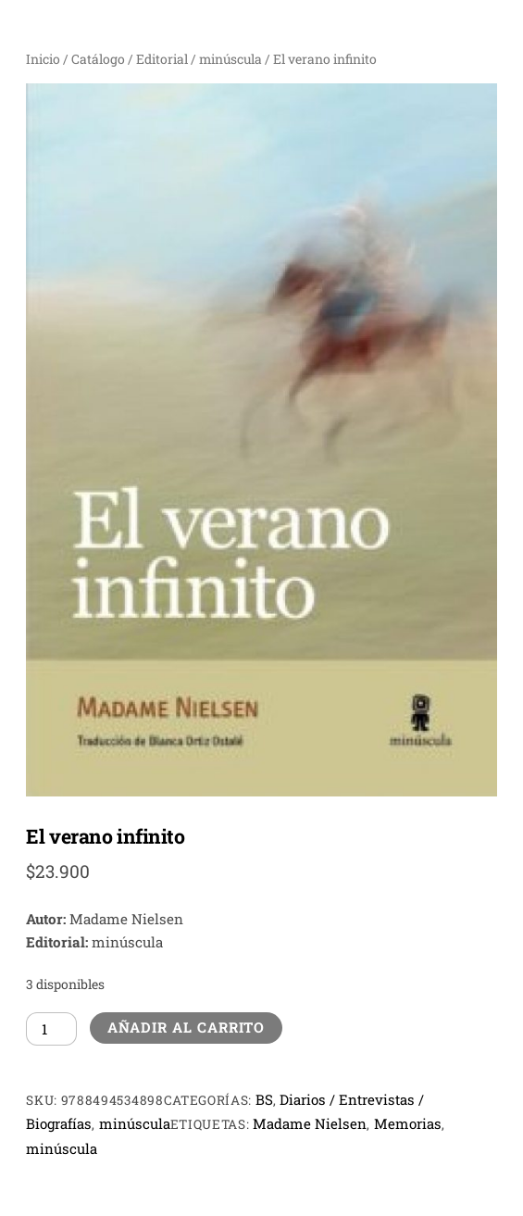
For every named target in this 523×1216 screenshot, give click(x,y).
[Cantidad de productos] (51, 1029)
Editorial (162, 59)
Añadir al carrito (186, 1027)
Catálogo (98, 59)
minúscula (230, 59)
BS (264, 1099)
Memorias (408, 1123)
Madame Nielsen (310, 1123)
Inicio (43, 59)
